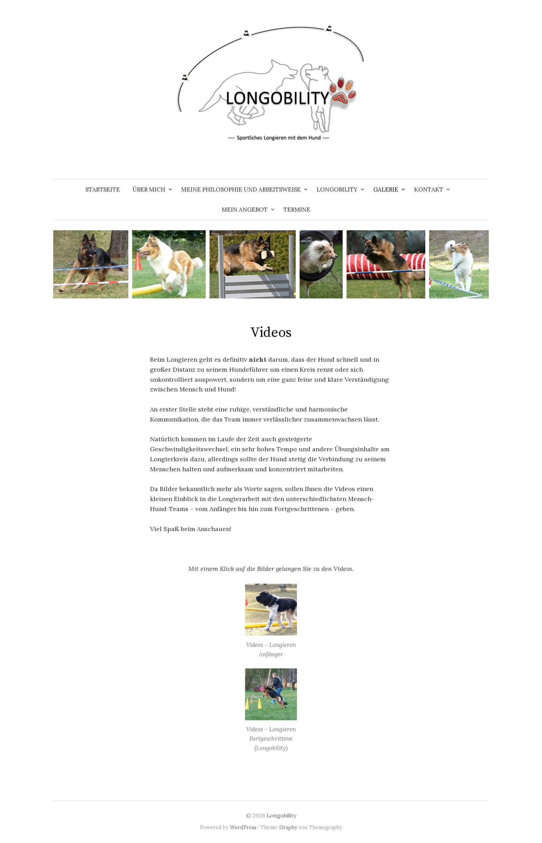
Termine (296, 209)
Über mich (148, 189)
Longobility (337, 189)
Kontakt (428, 189)
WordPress (243, 827)
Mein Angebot (245, 209)
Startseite (102, 189)
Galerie (385, 189)
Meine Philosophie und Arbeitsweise (241, 189)
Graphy (288, 827)
